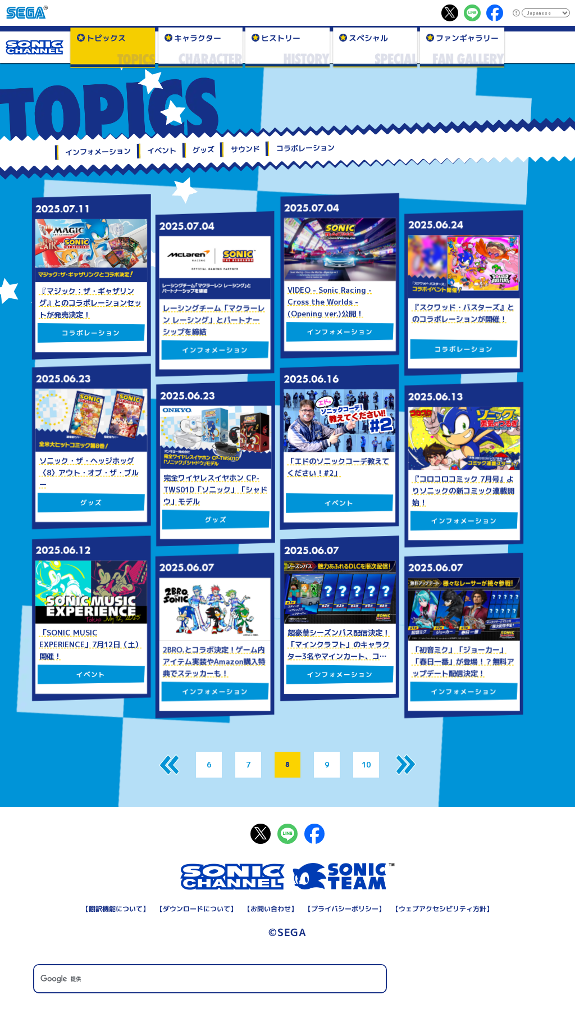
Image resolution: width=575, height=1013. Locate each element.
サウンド (245, 149)
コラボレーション (305, 148)
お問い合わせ (270, 909)
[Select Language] (545, 12)
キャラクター (197, 37)
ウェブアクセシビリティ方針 (442, 909)
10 (366, 765)
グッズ (204, 149)
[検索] (209, 979)
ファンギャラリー (467, 37)
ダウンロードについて (196, 909)
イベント (161, 151)
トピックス (105, 37)
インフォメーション (98, 151)
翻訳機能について (116, 909)
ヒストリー (280, 37)
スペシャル (367, 37)
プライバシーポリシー (344, 909)
